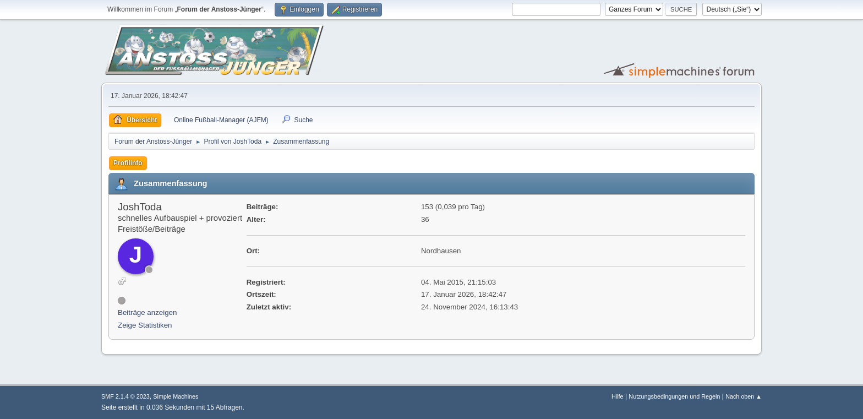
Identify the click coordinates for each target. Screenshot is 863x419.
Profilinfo (128, 163)
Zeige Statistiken (145, 325)
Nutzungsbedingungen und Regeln (674, 396)
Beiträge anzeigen (147, 312)
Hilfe (617, 396)
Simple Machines (175, 396)
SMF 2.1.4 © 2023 (125, 396)
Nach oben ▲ (743, 396)
